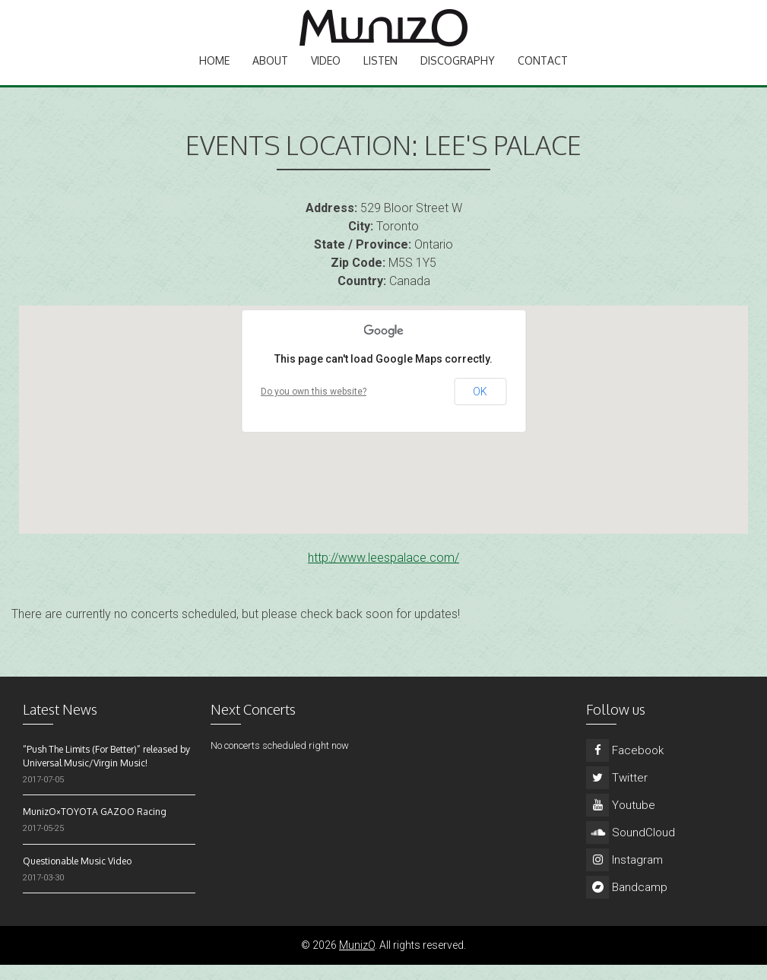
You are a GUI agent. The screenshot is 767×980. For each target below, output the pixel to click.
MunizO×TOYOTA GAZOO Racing (94, 827)
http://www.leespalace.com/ (383, 573)
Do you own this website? (313, 406)
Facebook (625, 765)
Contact (543, 72)
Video (326, 72)
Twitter (617, 793)
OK (480, 407)
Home (214, 72)
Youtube (620, 820)
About (270, 72)
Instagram (624, 875)
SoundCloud (630, 847)
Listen (380, 72)
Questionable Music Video (77, 876)
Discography (457, 72)
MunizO (357, 960)
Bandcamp (626, 902)
